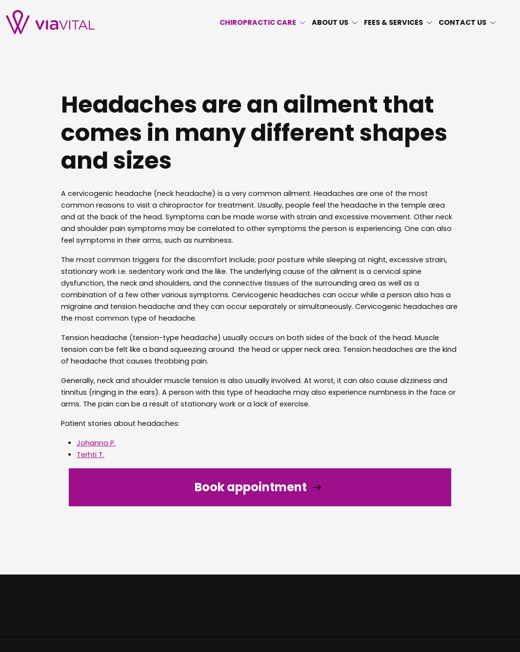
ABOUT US (335, 22)
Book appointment (251, 487)
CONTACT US (467, 22)
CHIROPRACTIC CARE (263, 22)
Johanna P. (96, 443)
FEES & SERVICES (398, 22)
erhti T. (92, 455)
